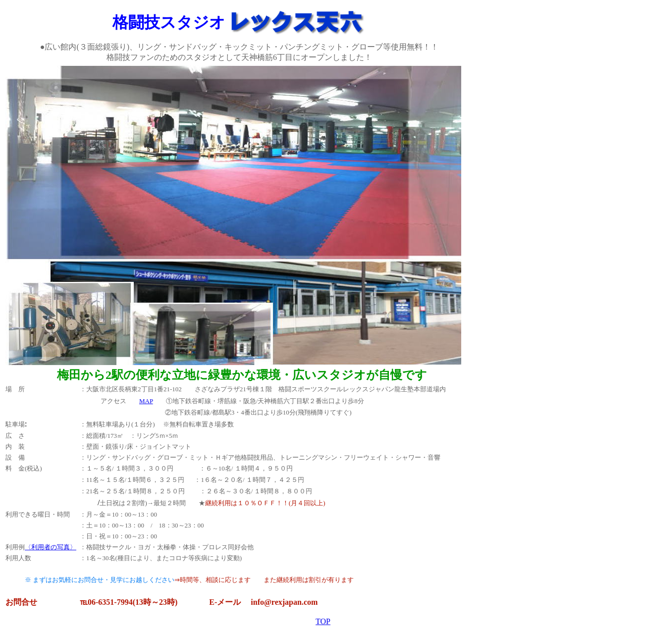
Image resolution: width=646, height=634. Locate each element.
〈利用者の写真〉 (50, 547)
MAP (146, 401)
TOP (323, 621)
